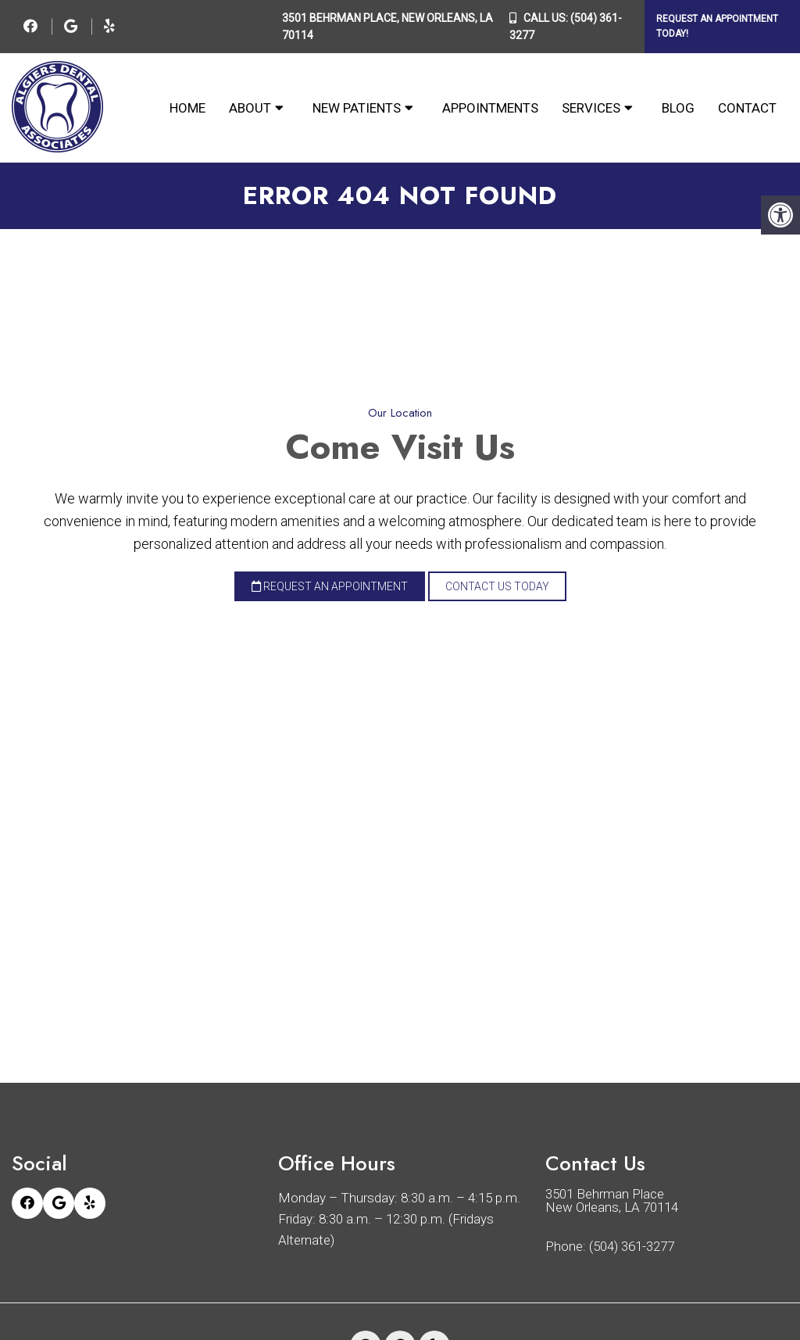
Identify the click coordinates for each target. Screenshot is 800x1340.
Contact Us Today (497, 586)
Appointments (490, 108)
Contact (747, 108)
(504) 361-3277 (631, 1246)
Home (187, 108)
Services (591, 108)
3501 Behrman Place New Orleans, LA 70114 (611, 1201)
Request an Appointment (330, 586)
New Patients (356, 108)
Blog (678, 108)
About (250, 108)
